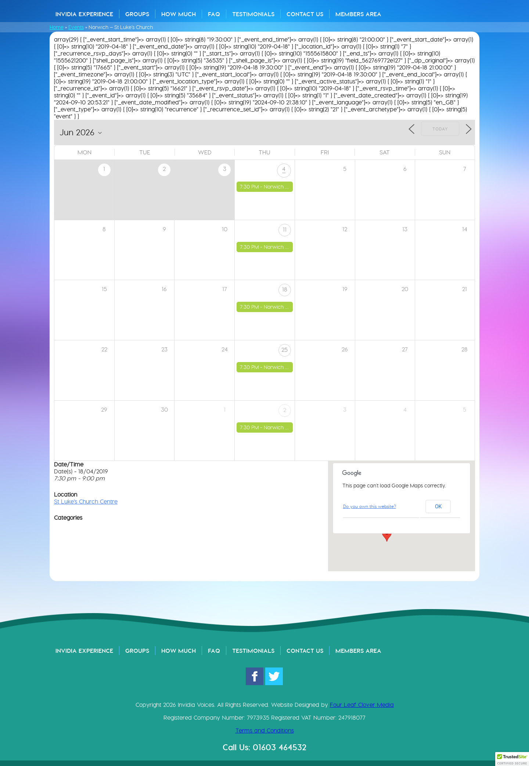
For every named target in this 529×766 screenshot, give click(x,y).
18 (284, 289)
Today (440, 129)
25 (284, 349)
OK (438, 506)
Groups (137, 14)
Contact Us (305, 14)
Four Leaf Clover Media (362, 704)
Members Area (358, 14)
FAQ (214, 14)
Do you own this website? (369, 506)
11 (285, 229)
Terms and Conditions (264, 730)
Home (57, 27)
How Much (178, 14)
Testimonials (253, 14)
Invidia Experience (84, 14)
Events (76, 27)
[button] (387, 535)
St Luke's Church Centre (86, 501)
